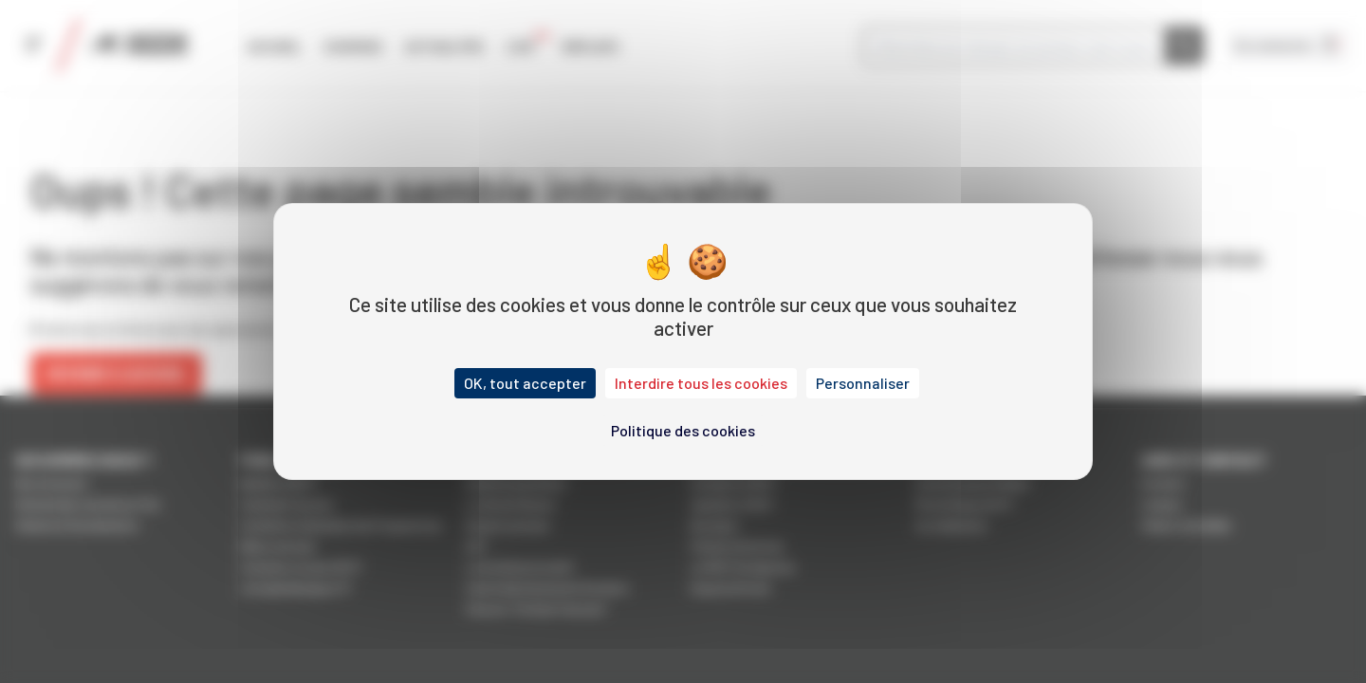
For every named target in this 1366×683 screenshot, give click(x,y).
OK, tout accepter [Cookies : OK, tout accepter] (525, 383)
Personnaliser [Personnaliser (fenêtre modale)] (863, 383)
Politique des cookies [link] (683, 430)
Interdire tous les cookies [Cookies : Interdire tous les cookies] (701, 383)
